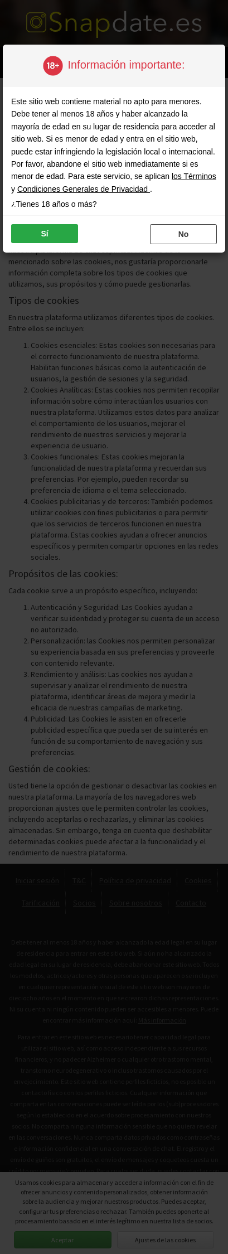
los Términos (194, 176)
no (183, 234)
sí (44, 233)
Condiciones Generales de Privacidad (83, 189)
